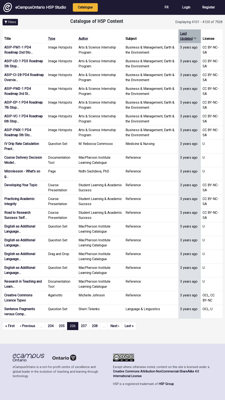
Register (208, 7)
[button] (10, 22)
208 (95, 326)
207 (84, 326)
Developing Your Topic (20, 185)
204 (51, 326)
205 (62, 326)
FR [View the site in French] (166, 7)
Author (83, 39)
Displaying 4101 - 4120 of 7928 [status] (198, 22)
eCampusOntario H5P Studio (34, 7)
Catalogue (85, 7)
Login (186, 7)
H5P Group (166, 384)
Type (51, 39)
